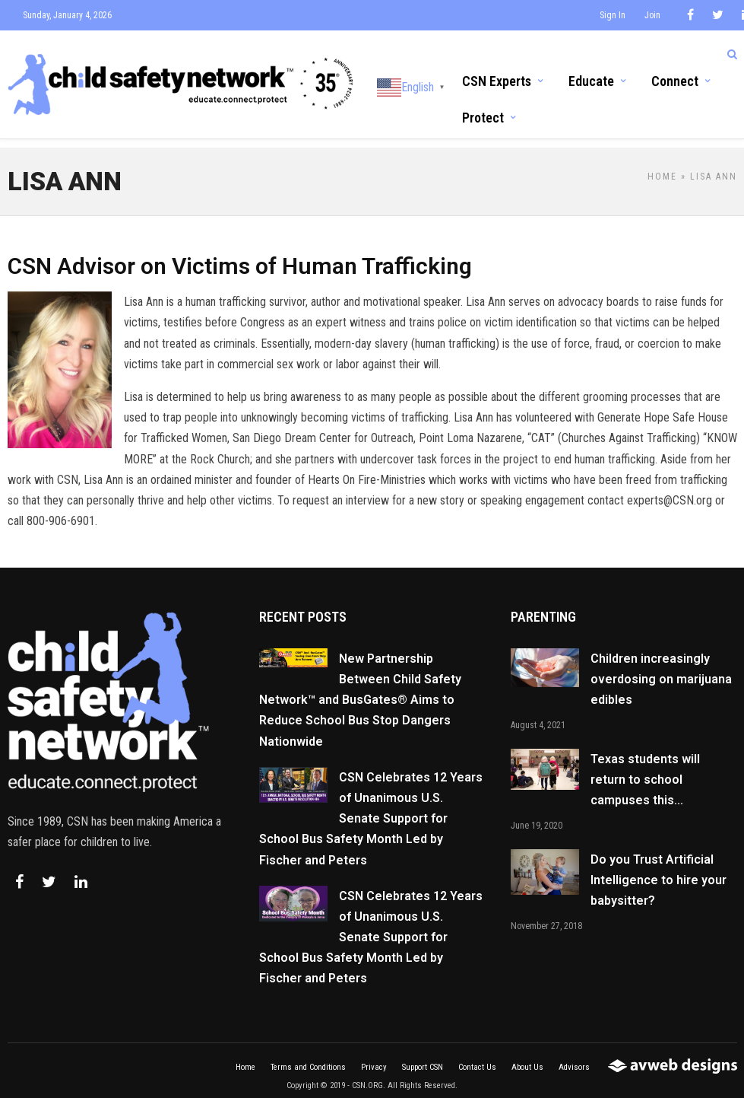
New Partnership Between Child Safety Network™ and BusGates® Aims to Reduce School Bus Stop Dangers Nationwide (360, 690)
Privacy (374, 1057)
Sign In (612, 15)
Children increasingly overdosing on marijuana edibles (661, 669)
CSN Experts (496, 80)
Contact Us (477, 1057)
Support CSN (422, 1057)
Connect (674, 80)
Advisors (574, 1057)
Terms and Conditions (308, 1057)
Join (652, 15)
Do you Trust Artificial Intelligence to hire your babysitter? (658, 870)
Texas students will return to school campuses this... (645, 769)
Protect (483, 118)
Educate (591, 80)
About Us (527, 1057)
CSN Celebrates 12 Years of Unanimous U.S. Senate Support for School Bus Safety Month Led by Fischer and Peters (371, 809)
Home (662, 166)
